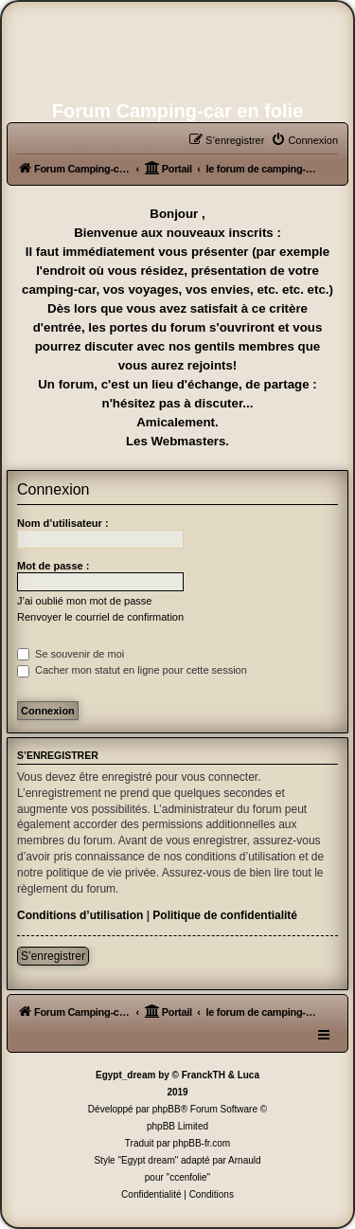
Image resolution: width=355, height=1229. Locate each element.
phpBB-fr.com (202, 1143)
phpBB (166, 1109)
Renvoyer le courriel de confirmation (100, 617)
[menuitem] (304, 140)
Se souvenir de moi (70, 654)
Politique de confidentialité (224, 915)
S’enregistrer (53, 956)
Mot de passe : (53, 565)
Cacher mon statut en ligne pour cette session (132, 670)
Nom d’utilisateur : (63, 523)
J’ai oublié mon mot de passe (84, 600)
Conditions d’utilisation (80, 915)
